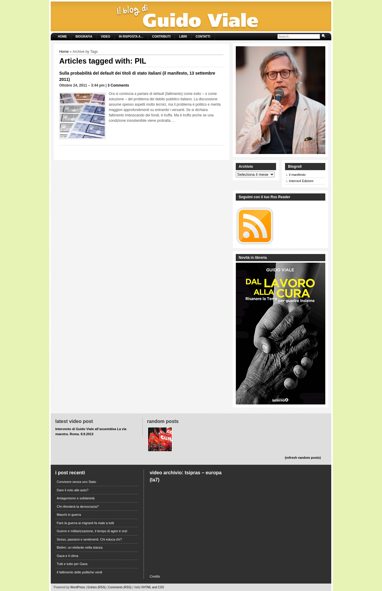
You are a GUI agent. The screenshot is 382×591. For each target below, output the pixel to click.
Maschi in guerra (69, 514)
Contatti (202, 36)
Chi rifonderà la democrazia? (78, 506)
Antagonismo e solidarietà (76, 498)
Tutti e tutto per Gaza (72, 564)
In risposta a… (131, 36)
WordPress (77, 587)
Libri (183, 36)
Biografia (84, 36)
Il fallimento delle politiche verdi (79, 572)
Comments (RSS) (119, 587)
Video (105, 36)
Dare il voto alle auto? (72, 490)
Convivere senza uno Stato (76, 482)
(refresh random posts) (303, 457)
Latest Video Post (74, 421)
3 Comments (118, 85)
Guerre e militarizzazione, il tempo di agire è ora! (92, 531)
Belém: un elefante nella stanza (80, 547)
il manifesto (297, 174)
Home (62, 36)
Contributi (161, 36)
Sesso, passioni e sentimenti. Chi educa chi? (89, 539)
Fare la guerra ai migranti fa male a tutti (85, 523)
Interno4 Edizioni (301, 181)
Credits (155, 576)
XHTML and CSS (152, 587)
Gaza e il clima (67, 556)
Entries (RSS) (96, 587)
